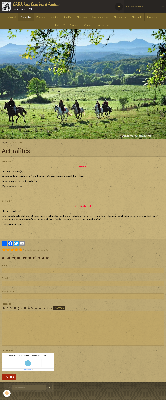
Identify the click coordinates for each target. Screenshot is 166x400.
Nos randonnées (100, 17)
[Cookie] (7, 393)
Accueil (12, 17)
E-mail (5, 278)
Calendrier (152, 17)
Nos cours (82, 17)
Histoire (54, 17)
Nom (4, 265)
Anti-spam (7, 350)
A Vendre (74, 25)
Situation (67, 17)
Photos (58, 25)
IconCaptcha (27, 370)
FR (119, 6)
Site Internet (9, 291)
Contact (88, 25)
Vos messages (105, 25)
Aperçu (59, 308)
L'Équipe (40, 17)
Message (6, 303)
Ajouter (8, 377)
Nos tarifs (137, 17)
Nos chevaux (120, 17)
